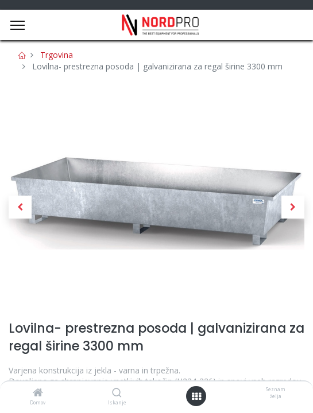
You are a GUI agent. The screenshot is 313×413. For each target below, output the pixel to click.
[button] (20, 207)
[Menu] (17, 25)
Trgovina (56, 54)
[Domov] (38, 393)
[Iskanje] (116, 393)
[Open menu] (196, 396)
